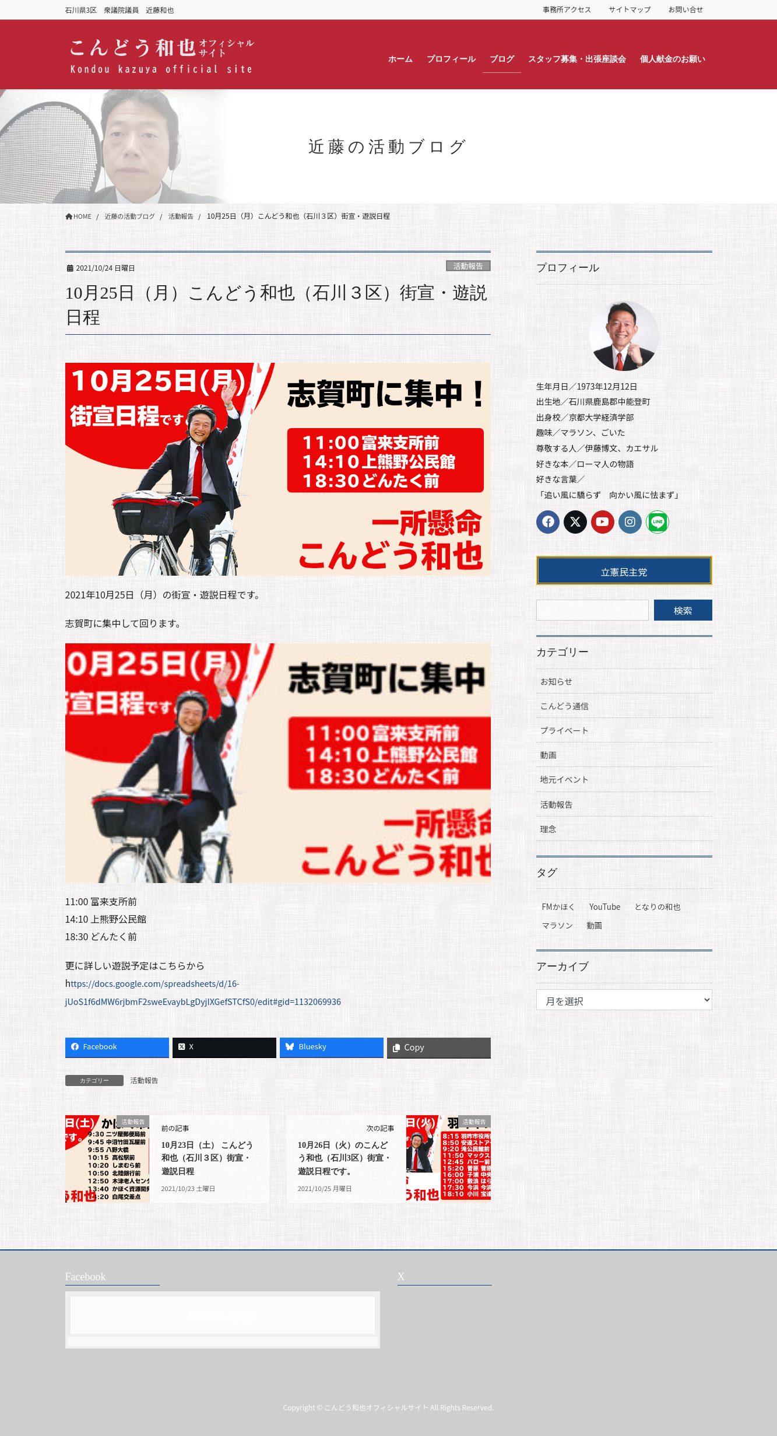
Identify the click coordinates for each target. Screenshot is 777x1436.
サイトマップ (630, 9)
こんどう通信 (564, 706)
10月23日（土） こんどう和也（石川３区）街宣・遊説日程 (209, 1158)
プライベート (564, 730)
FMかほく (559, 906)
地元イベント (564, 779)
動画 (548, 755)
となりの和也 (657, 906)
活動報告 (468, 265)
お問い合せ (685, 9)
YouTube (604, 906)
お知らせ (556, 681)
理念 (548, 829)
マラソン (557, 925)
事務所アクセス (567, 9)
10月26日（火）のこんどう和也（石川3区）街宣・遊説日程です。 (344, 1158)
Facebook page (222, 1315)
